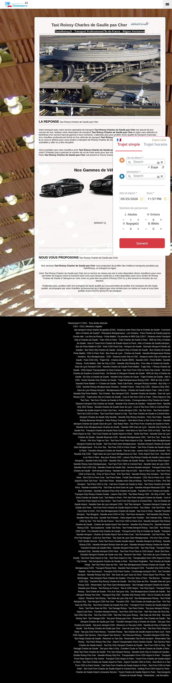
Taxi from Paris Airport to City (94, 558)
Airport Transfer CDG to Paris (137, 662)
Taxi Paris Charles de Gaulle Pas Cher (110, 605)
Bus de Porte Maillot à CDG (88, 346)
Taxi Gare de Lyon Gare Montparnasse (130, 538)
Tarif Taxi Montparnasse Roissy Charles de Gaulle (142, 565)
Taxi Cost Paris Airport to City (113, 414)
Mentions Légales (94, 326)
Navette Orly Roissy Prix (142, 524)
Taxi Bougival (92, 514)
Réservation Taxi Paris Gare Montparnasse (110, 585)
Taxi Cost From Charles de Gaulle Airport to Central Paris (109, 669)
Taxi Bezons (154, 578)
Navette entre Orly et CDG (125, 471)
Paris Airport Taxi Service (109, 635)
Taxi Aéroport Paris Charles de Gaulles (108, 578)
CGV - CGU (78, 326)
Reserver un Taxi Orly (113, 638)
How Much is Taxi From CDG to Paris (143, 430)
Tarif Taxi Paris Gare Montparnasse (119, 444)
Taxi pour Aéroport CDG (104, 625)
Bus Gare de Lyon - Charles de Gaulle (123, 353)
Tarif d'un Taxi (153, 437)
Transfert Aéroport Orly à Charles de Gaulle (136, 622)
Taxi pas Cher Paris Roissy (93, 632)
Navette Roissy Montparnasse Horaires (101, 387)
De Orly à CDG (158, 494)
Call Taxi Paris (158, 534)
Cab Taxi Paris (158, 508)
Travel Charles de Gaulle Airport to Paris (136, 672)
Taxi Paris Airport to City (120, 558)
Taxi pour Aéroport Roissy (157, 608)
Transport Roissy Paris (105, 568)
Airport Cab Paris (84, 612)
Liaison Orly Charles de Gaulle (151, 450)
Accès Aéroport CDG (128, 410)
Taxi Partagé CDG (96, 618)
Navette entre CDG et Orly (112, 514)
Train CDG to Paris (108, 340)
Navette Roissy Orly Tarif (98, 575)
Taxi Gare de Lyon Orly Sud (120, 598)
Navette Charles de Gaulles (143, 393)
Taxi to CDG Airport (129, 588)
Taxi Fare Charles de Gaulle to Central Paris (149, 414)
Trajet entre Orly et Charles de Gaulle (104, 397)
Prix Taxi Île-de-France (103, 521)
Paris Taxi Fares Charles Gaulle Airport (117, 541)
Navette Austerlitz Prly (92, 487)
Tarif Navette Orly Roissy (157, 514)
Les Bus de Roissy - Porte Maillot (100, 336)
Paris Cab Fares (125, 383)
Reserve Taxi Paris (132, 554)
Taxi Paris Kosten (161, 410)
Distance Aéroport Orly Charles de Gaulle (95, 403)
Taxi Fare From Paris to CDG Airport (136, 551)
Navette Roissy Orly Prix (109, 655)
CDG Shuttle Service (87, 541)
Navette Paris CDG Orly (85, 467)
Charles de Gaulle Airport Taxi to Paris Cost (114, 534)
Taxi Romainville (142, 534)
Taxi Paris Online (136, 608)
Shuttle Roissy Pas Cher (85, 655)
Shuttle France (127, 387)
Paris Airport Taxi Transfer (132, 518)
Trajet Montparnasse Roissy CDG (133, 380)
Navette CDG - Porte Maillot (148, 360)
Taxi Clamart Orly (154, 518)
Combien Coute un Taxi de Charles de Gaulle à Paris (145, 648)
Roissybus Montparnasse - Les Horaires (120, 333)
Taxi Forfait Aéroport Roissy (135, 528)
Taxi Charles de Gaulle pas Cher (146, 601)
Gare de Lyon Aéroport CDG (88, 367)
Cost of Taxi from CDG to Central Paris (151, 407)
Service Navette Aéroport (138, 467)
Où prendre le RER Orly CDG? (132, 336)
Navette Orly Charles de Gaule (125, 377)
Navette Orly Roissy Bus (128, 363)
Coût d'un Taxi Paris (102, 538)
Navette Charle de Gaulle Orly (111, 467)
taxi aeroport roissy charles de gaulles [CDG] (94, 330)
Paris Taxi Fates (154, 417)
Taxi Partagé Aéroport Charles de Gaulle (150, 585)
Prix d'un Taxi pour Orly (118, 591)
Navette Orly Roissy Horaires (131, 417)
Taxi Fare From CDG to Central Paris (125, 464)
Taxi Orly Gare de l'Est (138, 581)
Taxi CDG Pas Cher (83, 615)
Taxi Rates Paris (120, 424)
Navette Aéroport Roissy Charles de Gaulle (149, 544)
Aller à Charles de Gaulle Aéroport (153, 343)
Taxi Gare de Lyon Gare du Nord (126, 575)
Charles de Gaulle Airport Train (142, 390)
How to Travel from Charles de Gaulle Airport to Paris (111, 343)
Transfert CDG (122, 601)
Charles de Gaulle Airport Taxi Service (111, 524)
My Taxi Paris (145, 410)
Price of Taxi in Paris (106, 474)
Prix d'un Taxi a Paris (159, 538)
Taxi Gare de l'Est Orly (150, 615)
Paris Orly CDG (143, 387)
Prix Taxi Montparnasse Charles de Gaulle (115, 511)
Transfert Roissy (114, 632)
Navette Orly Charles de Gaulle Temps (126, 461)
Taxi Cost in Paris (145, 511)
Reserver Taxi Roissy (96, 598)
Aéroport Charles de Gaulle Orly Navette (98, 417)
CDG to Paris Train (95, 353)
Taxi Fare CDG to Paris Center (122, 447)
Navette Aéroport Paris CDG (126, 548)
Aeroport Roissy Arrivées (145, 383)
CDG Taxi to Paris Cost (153, 477)
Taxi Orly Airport (147, 588)
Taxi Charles (104, 393)
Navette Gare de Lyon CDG (156, 464)
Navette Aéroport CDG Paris (105, 551)
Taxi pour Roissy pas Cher (119, 618)
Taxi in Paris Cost (147, 471)
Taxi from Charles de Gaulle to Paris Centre (111, 400)
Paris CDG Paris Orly (113, 346)
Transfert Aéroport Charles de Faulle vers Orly (101, 554)
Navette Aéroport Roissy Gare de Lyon (110, 544)
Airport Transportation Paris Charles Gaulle (132, 642)
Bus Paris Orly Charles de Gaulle (100, 350)
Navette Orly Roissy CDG (133, 595)
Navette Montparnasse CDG (132, 437)
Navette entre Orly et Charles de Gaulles (150, 652)
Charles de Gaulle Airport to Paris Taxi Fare (97, 410)
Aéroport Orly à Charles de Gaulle (132, 350)
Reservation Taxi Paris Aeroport (138, 638)
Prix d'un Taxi (100, 447)
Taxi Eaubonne (97, 528)
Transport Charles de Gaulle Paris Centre (105, 430)
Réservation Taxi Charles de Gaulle (149, 618)
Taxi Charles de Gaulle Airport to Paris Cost (144, 632)
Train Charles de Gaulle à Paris (133, 340)
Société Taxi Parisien (109, 518)
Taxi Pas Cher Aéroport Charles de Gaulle (123, 645)
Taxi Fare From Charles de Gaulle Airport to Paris (115, 508)
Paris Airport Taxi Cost (148, 454)
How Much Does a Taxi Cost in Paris (144, 420)
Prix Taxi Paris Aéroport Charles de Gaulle (142, 497)
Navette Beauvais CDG (107, 437)
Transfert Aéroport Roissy (106, 612)
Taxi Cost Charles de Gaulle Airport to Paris (112, 434)
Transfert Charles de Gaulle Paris (96, 548)
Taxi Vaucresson (94, 571)
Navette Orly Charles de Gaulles (130, 403)
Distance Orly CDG (160, 387)
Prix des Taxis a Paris (137, 578)
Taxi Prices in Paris (152, 481)
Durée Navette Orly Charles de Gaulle (98, 380)
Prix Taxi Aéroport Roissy (118, 652)
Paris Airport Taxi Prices (154, 575)
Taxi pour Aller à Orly (109, 648)
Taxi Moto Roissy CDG (138, 494)
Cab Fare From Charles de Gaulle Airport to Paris (124, 665)
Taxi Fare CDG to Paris (87, 414)
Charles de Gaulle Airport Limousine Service (96, 672)
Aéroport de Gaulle (133, 346)
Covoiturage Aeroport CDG (144, 571)
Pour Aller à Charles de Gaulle (155, 363)
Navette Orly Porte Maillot (85, 393)
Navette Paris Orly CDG (96, 461)
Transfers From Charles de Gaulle (153, 491)
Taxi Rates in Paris (113, 497)
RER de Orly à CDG (160, 380)
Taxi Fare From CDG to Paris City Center (141, 370)
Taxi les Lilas (129, 450)
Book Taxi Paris (162, 551)
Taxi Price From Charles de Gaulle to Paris (149, 424)
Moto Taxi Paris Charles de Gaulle (89, 652)
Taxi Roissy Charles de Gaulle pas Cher (102, 628)
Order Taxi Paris (113, 528)
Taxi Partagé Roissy (117, 608)
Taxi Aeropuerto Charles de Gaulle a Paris (108, 561)
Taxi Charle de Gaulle (96, 591)
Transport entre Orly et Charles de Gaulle (141, 531)
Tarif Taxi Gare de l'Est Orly (156, 612)
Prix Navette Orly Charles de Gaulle (103, 531)
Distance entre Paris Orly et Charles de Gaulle (138, 330)
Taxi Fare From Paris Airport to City (126, 440)
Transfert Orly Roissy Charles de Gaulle (108, 581)
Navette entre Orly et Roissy (129, 481)
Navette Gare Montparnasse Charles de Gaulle (97, 427)
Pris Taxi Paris (123, 474)
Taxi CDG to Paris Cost (93, 477)
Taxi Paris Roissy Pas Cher (98, 642)
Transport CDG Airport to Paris (120, 658)
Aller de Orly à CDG (106, 363)
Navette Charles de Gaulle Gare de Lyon (113, 407)
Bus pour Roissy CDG (111, 457)
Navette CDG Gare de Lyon (133, 427)
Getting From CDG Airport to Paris (153, 669)
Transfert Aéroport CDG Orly (156, 635)
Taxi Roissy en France (108, 588)
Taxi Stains (145, 508)
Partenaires (149, 675)
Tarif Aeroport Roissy (101, 471)
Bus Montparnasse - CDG (99, 357)
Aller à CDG (163, 390)
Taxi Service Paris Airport (157, 461)
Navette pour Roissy (87, 588)
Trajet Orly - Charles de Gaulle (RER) (117, 360)
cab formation (162, 675)
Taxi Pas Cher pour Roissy (126, 615)
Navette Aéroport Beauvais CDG (150, 487)
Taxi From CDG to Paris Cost (128, 521)
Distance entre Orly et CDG (125, 357)
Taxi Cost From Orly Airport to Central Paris (132, 501)
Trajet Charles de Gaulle (151, 377)
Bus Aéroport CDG (120, 393)
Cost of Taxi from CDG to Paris (137, 397)
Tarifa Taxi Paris (141, 434)
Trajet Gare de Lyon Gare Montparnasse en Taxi (115, 454)
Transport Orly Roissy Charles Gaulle (92, 494)
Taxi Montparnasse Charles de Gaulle (147, 591)
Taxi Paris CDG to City (97, 484)
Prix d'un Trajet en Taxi (98, 440)
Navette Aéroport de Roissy (148, 541)
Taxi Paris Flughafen (138, 561)
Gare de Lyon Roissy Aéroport (91, 390)
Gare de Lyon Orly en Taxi (134, 628)
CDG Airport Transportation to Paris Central (101, 370)
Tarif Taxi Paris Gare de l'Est (104, 565)
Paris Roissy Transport (115, 420)
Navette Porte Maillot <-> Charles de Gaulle (96, 383)
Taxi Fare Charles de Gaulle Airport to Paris (102, 662)
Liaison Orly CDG (119, 494)
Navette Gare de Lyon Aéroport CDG (106, 504)
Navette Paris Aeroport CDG (131, 568)
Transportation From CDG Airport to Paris (141, 655)
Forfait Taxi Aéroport (131, 477)
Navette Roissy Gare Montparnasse (90, 464)
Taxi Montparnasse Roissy (146, 598)
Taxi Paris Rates (113, 477)
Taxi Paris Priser (106, 481)
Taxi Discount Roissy (131, 635)
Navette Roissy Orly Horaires (145, 474)
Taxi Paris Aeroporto (135, 514)
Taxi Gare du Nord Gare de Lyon (118, 487)
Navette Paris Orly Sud (87, 518)
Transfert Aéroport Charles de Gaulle (105, 450)
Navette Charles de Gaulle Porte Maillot (121, 367)
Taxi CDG (153, 528)
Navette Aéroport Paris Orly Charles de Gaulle (115, 491)
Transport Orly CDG (111, 595)
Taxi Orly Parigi (148, 548)
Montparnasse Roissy (117, 390)
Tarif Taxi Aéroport (132, 504)
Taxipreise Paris (154, 403)
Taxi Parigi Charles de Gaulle (87, 638)
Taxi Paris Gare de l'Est (96, 608)
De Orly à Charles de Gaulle (96, 377)
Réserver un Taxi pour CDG (129, 625)
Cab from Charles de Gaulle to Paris (125, 484)
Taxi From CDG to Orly (154, 645)
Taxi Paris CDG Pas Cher (130, 612)
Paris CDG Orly (91, 360)
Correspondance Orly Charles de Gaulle (150, 400)
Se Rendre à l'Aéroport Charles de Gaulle (125, 373)
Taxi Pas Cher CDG (103, 615)
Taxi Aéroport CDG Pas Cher (101, 601)
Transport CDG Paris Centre (117, 571)
